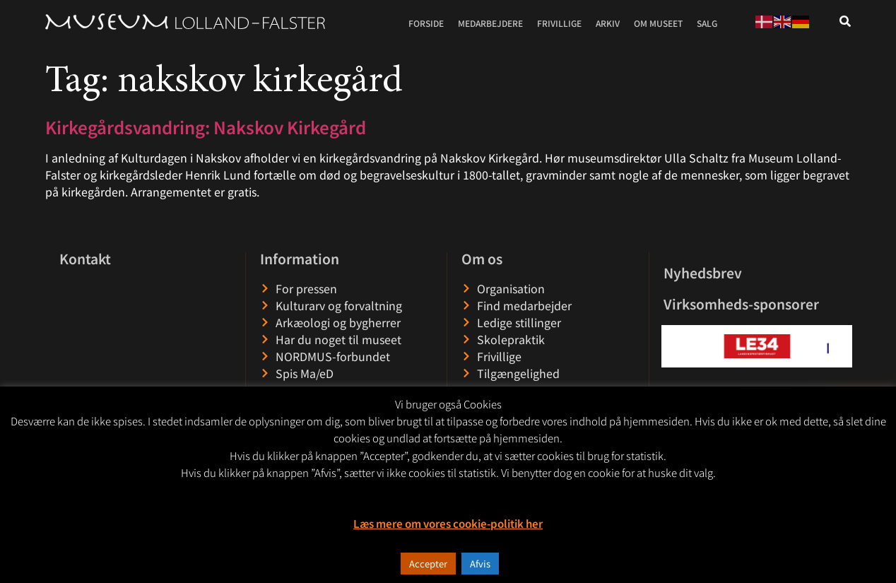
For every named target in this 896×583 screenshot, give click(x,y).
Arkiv (608, 23)
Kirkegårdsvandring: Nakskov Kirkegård (205, 126)
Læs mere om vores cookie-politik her (448, 523)
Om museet (658, 23)
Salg (707, 23)
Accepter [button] (428, 563)
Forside (426, 23)
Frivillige (559, 23)
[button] (673, 346)
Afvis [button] (480, 563)
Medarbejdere (490, 23)
